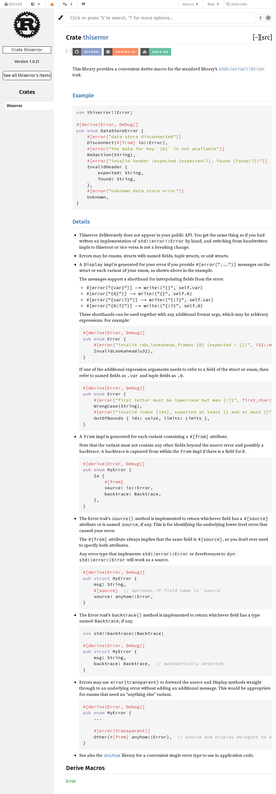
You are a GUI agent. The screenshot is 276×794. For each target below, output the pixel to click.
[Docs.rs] (13, 4)
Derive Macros (85, 768)
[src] (266, 37)
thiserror (14, 106)
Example (83, 95)
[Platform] (67, 4)
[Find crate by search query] (253, 4)
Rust (211, 4)
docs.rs (188, 4)
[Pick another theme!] (60, 18)
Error (71, 781)
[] (256, 37)
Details (81, 221)
